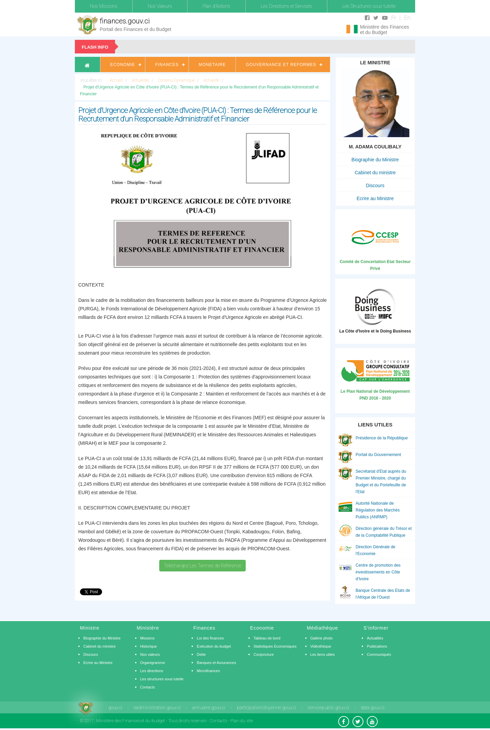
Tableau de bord (267, 638)
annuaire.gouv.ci (208, 707)
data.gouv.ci (373, 707)
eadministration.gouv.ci (157, 707)
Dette (201, 654)
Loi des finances (210, 638)
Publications (377, 646)
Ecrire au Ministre (375, 198)
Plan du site (241, 720)
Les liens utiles (322, 654)
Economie (122, 64)
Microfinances (208, 671)
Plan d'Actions (216, 6)
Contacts (147, 687)
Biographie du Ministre (375, 159)
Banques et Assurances (216, 663)
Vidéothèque (320, 646)
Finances (167, 64)
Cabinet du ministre (375, 172)
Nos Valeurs (160, 6)
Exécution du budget (214, 646)
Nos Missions (103, 6)
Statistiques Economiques (275, 646)
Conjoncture (264, 654)
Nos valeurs (150, 654)
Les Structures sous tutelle (369, 6)
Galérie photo (321, 638)
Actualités (375, 638)
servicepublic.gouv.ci (328, 707)
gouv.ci (115, 707)
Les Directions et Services (286, 6)
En (407, 18)
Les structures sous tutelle (162, 679)
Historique (148, 646)
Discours (375, 185)
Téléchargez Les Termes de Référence (202, 565)
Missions (147, 638)
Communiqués (379, 654)
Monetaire (212, 64)
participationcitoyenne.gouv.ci (266, 707)
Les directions (151, 671)
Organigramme (152, 663)
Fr (393, 18)
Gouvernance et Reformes (281, 64)
